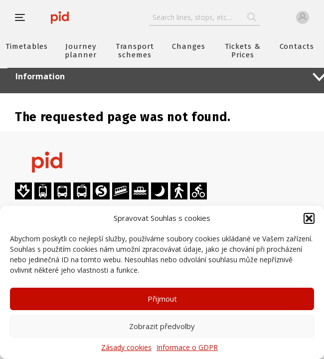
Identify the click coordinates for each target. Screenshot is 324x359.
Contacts (297, 46)
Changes (188, 46)
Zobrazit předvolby (162, 326)
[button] (309, 218)
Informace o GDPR (187, 347)
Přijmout (162, 299)
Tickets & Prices (242, 50)
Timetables (26, 46)
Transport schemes (135, 50)
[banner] (60, 17)
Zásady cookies (126, 347)
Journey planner (81, 50)
